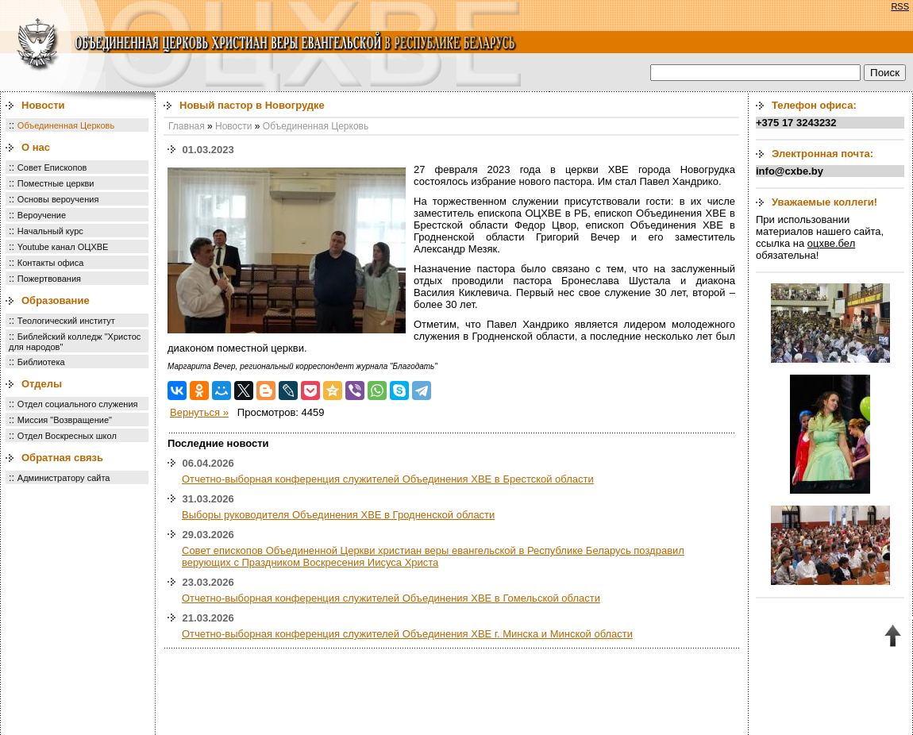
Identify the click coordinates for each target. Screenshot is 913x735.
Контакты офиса (50, 262)
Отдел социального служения (77, 404)
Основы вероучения (58, 199)
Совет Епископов (52, 167)
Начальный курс (50, 231)
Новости (43, 105)
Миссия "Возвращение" (64, 420)
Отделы (41, 384)
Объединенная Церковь (65, 125)
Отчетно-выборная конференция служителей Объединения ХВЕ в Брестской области (388, 479)
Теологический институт (66, 320)
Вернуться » (199, 412)
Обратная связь (62, 458)
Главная (186, 126)
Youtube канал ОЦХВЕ (63, 247)
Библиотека (41, 362)
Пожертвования (49, 278)
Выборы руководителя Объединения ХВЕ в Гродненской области (338, 515)
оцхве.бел (831, 243)
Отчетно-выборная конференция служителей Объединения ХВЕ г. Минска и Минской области (407, 634)
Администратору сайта (63, 478)
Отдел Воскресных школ (67, 436)
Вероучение (41, 215)
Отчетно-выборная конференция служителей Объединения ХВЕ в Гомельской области (391, 598)
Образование (55, 300)
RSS (900, 6)
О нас (35, 147)
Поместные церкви (55, 183)
